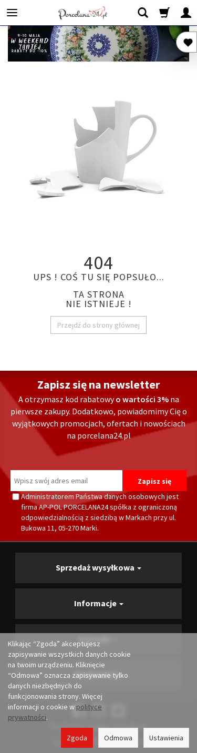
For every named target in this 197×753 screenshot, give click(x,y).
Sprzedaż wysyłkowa (98, 567)
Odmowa (118, 737)
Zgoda (77, 737)
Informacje (98, 603)
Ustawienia (166, 737)
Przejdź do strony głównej (98, 325)
